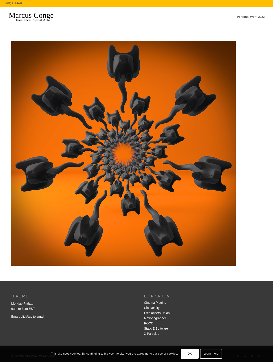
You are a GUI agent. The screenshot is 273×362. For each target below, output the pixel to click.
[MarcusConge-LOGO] (34, 17)
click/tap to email (32, 316)
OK (190, 353)
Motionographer (155, 318)
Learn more (210, 353)
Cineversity (151, 308)
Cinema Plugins (155, 302)
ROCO (148, 323)
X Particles (151, 333)
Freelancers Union (157, 313)
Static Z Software (156, 328)
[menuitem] (250, 17)
